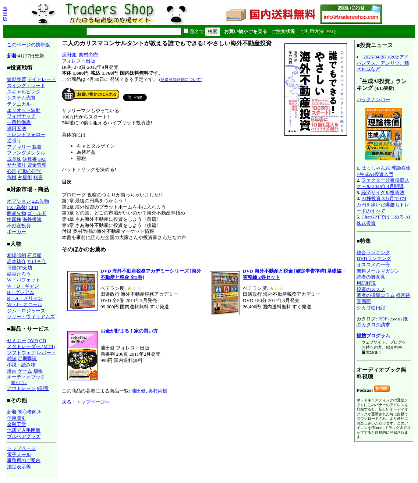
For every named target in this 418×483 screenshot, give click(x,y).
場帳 (38, 371)
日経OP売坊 (19, 267)
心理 (12, 171)
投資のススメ (371, 289)
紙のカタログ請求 (382, 322)
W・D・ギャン (23, 286)
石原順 (34, 255)
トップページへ (93, 402)
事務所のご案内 (23, 460)
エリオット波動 (23, 110)
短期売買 (16, 79)
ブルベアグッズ (23, 436)
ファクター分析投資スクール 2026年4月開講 (383, 183)
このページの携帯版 (28, 44)
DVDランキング (374, 258)
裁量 (37, 147)
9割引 (43, 388)
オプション (19, 201)
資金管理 (36, 165)
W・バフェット (23, 280)
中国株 (14, 219)
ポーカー (16, 231)
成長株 (14, 159)
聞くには (19, 382)
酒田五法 (16, 128)
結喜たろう (19, 274)
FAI (42, 159)
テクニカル (19, 104)
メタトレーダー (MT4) (31, 346)
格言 (38, 177)
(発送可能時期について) (180, 79)
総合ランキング (373, 252)
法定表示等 (19, 466)
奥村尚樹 (88, 54)
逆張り (14, 140)
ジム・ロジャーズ (26, 310)
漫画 (12, 371)
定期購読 (27, 358)
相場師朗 (16, 255)
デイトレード (41, 79)
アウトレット (21, 388)
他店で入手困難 (23, 430)
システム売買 (21, 97)
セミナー (16, 340)
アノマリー (19, 147)
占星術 (25, 177)
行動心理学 (30, 171)
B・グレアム (20, 292)
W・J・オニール (24, 304)
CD (42, 340)
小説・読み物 (21, 364)
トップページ (21, 448)
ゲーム (25, 371)
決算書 (29, 159)
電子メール (19, 454)
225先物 (40, 201)
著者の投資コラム (376, 295)
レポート (46, 352)
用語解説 (366, 283)
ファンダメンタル (26, 153)
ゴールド (36, 213)
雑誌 (12, 358)
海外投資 (32, 219)
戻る (66, 402)
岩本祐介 (16, 261)
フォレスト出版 (78, 61)
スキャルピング (23, 92)
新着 (12, 55)
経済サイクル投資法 (382, 192)
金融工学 (16, 424)
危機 (12, 177)
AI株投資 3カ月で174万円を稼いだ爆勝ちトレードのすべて (383, 204)
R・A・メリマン (25, 298)
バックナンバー (373, 99)
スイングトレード (26, 85)
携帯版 (5, 13)
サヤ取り (16, 165)
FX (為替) (17, 207)
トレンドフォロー (26, 134)
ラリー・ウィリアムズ (31, 316)
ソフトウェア (21, 352)
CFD (33, 207)
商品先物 (16, 213)
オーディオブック (26, 377)
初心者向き (30, 412)
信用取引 (16, 418)
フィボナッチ (21, 116)
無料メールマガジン (378, 271)
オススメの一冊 (373, 264)
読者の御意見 (371, 277)
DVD (32, 340)
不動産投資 (19, 225)
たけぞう (36, 261)
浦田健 (69, 54)
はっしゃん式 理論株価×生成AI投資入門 (384, 171)
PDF (382, 319)
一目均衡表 (19, 122)
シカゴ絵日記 (371, 307)
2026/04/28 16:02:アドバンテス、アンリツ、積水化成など (383, 63)
